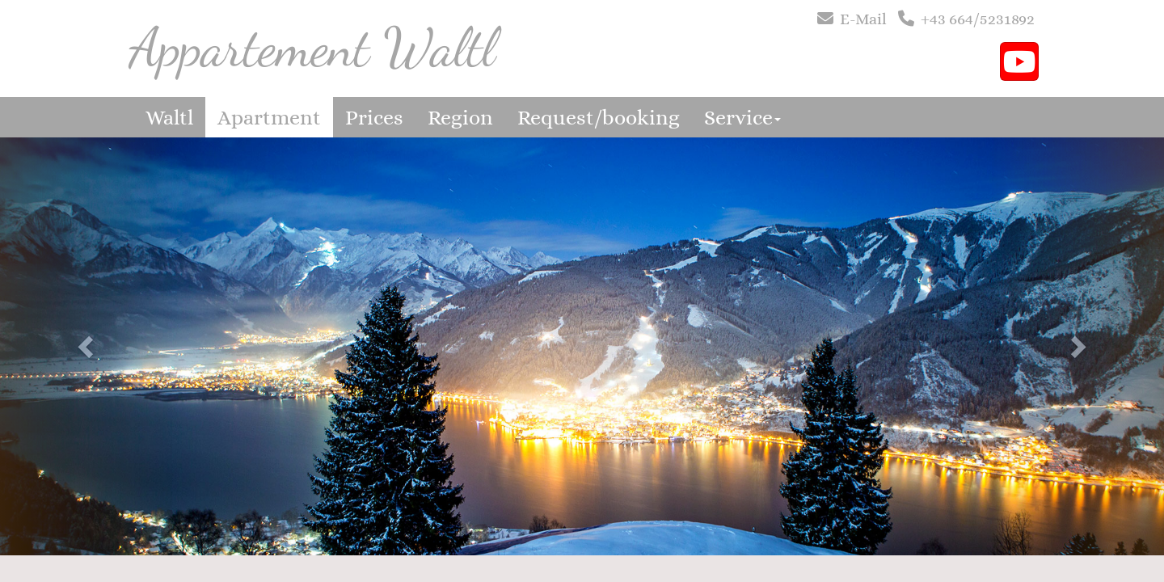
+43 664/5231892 (978, 19)
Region (460, 117)
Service (742, 117)
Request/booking (598, 117)
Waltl (169, 117)
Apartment (269, 117)
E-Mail (863, 19)
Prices (374, 117)
